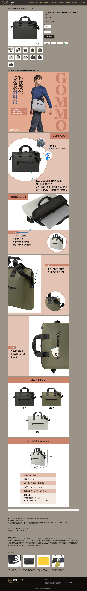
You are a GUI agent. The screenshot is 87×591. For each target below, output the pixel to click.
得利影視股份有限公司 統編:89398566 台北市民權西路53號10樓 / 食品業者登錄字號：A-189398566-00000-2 (52, 583)
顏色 (45, 24)
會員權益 (61, 2)
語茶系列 (31, 2)
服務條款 (37, 588)
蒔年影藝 (54, 2)
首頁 (25, 2)
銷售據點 (68, 2)
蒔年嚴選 (39, 2)
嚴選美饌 (47, 2)
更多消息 (74, 2)
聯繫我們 (50, 588)
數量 (45, 29)
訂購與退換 (45, 588)
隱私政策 (41, 588)
